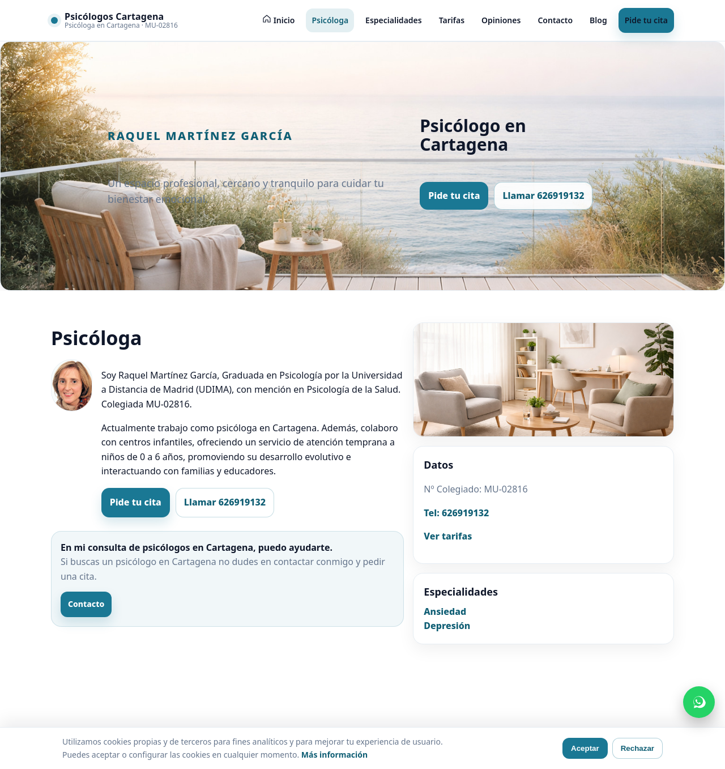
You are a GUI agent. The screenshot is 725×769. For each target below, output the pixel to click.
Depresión (447, 625)
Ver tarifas (448, 536)
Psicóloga (330, 20)
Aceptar (585, 748)
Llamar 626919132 (543, 195)
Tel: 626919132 (456, 513)
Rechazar (637, 748)
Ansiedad (445, 611)
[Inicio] (278, 20)
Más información (334, 754)
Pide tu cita (646, 20)
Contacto (555, 20)
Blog (598, 20)
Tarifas (451, 20)
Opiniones (501, 20)
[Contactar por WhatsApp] (699, 702)
